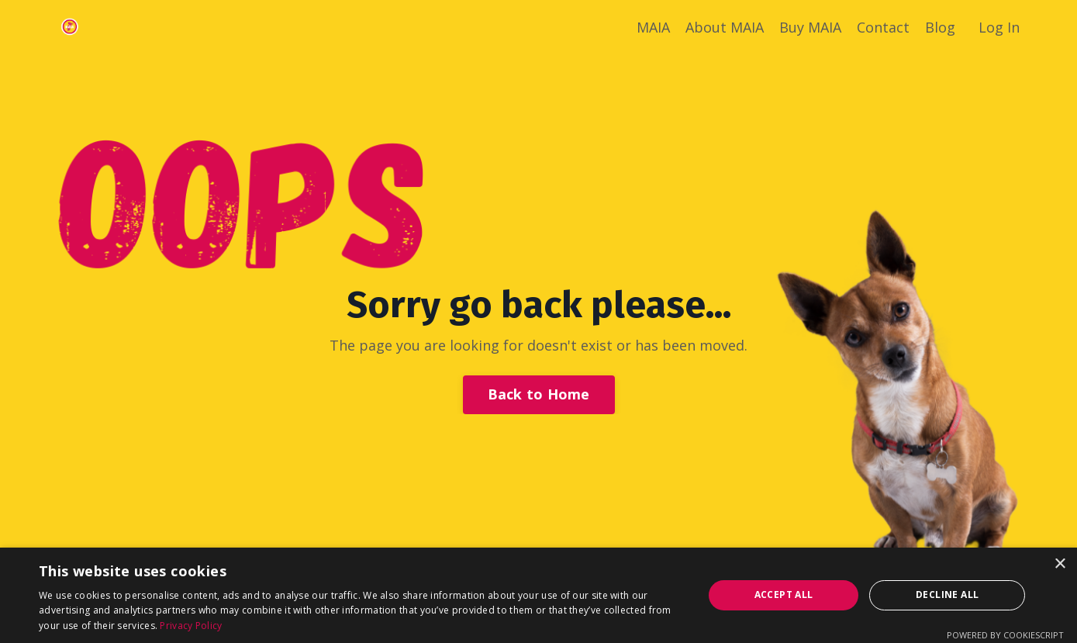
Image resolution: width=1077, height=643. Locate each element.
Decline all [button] (947, 594)
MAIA (653, 27)
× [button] (1059, 564)
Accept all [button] (783, 594)
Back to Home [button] (539, 394)
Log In (999, 27)
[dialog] (538, 595)
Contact (883, 27)
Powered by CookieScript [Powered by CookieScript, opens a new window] (1005, 635)
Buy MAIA (810, 27)
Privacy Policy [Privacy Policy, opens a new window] (191, 625)
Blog (940, 27)
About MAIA (724, 27)
